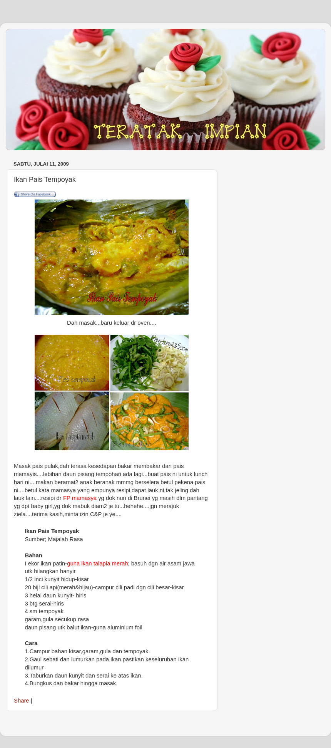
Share (21, 701)
